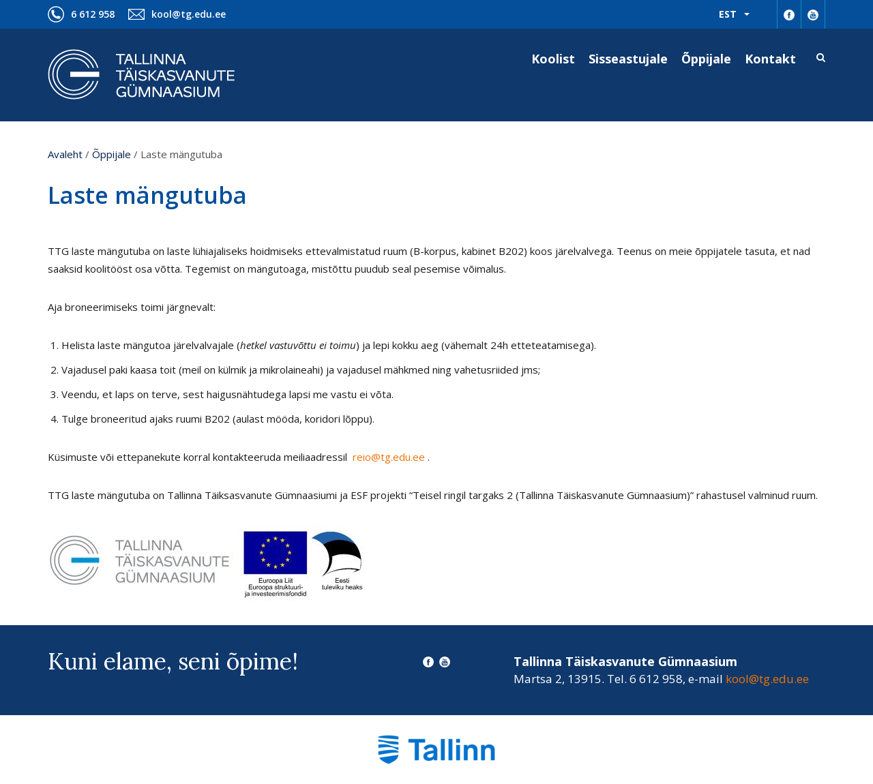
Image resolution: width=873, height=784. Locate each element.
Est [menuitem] (728, 13)
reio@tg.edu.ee (390, 457)
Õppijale (706, 58)
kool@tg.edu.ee (188, 13)
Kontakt (770, 58)
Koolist (553, 58)
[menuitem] (734, 14)
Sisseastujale (628, 58)
